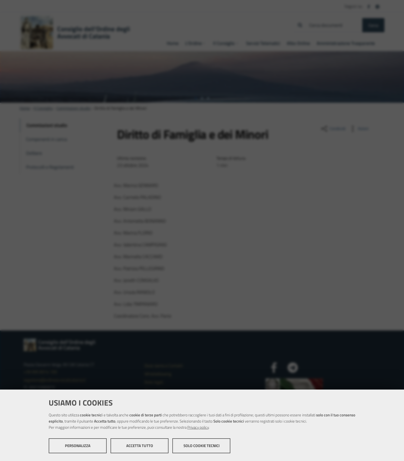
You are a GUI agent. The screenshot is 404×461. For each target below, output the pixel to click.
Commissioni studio (73, 108)
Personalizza (77, 446)
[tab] (196, 98)
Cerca (373, 25)
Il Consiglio (43, 108)
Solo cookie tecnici (201, 446)
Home (25, 108)
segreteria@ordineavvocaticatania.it (55, 380)
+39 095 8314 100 (40, 372)
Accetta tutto (139, 446)
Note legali (154, 382)
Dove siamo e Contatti (164, 365)
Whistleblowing (158, 374)
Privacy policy (198, 427)
